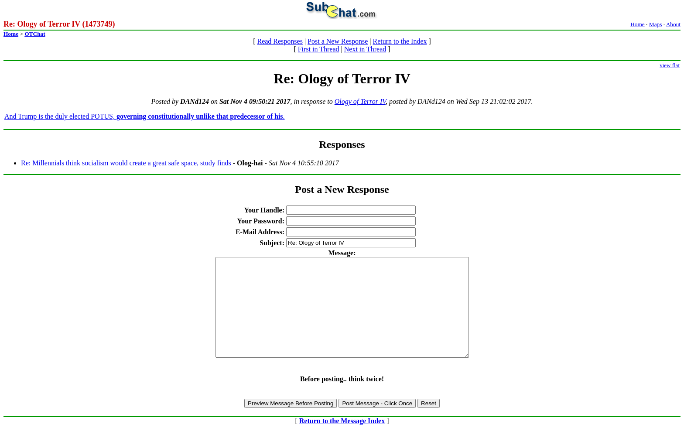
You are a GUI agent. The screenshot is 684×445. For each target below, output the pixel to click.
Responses (342, 144)
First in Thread (318, 49)
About (673, 24)
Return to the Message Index (342, 440)
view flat (670, 65)
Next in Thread (365, 49)
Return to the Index (400, 41)
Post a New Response (338, 41)
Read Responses (279, 41)
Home (637, 24)
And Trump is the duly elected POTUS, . (144, 116)
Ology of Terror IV (360, 101)
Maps (655, 24)
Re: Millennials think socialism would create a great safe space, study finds (126, 163)
